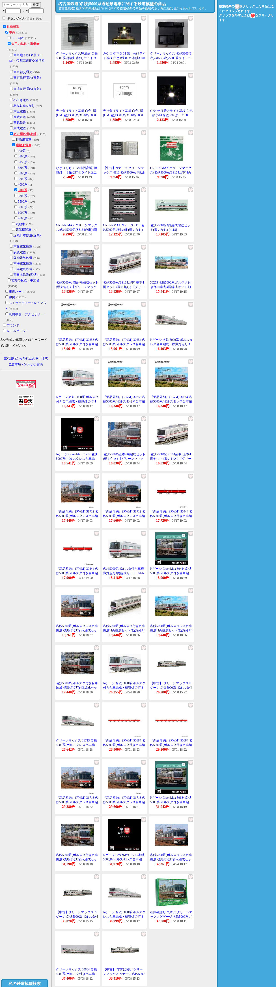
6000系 (22, 212)
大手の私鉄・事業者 (25, 44)
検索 (36, 4)
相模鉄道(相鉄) (23, 106)
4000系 (22, 184)
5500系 (22, 201)
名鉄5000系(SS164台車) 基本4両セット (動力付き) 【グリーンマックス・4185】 (170, 459)
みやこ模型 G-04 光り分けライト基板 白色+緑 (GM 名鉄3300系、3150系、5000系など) (124, 58)
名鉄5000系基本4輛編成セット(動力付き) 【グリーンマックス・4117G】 (124, 459)
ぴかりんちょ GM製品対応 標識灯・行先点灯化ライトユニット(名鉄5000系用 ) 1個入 (76, 172)
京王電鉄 (19, 111)
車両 (12, 32)
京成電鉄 (19, 128)
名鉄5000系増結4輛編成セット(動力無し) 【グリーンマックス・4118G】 (77, 287)
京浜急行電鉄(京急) (27, 89)
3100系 (22, 156)
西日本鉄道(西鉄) (25, 274)
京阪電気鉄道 (22, 246)
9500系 (22, 218)
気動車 (20, 224)
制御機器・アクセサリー (26, 314)
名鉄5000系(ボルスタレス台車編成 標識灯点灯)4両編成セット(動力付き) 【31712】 (77, 630)
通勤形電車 (23, 145)
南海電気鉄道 (22, 263)
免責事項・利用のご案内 (26, 364)
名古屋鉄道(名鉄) (25, 134)
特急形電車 (23, 139)
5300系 (22, 196)
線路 (12, 297)
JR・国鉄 (17, 38)
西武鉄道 (19, 117)
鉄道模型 (13, 27)
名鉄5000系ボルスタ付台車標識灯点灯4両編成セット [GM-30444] (123, 573)
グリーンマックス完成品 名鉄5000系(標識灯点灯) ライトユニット (77, 58)
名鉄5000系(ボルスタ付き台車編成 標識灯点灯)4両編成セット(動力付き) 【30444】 (77, 688)
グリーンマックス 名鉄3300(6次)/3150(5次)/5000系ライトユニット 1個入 (170, 58)
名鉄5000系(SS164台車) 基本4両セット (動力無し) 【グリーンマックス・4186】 (123, 287)
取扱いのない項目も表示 (22, 18)
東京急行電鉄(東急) (27, 77)
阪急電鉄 (19, 252)
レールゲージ (16, 331)
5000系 (22, 190)
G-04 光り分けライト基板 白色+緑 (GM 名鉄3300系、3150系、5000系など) (171, 115)
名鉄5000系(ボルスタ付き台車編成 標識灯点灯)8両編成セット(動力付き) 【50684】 (77, 859)
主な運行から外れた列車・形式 (26, 358)
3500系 (22, 173)
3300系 (22, 167)
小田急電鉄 (21, 100)
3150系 (22, 162)
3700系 (22, 179)
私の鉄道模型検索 (25, 983)
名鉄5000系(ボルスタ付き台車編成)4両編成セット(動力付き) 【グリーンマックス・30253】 (124, 630)
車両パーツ (17, 291)
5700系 (22, 207)
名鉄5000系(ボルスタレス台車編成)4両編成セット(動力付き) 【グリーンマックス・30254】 (171, 630)
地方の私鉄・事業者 (25, 280)
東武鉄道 (19, 122)
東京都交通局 (22, 72)
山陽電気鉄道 (22, 269)
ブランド (13, 325)
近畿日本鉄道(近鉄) (27, 235)
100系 (22, 150)
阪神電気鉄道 (22, 258)
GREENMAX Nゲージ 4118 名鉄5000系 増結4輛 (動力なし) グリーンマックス (123, 230)
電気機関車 (23, 229)
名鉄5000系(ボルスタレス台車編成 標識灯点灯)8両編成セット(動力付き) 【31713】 (171, 859)
